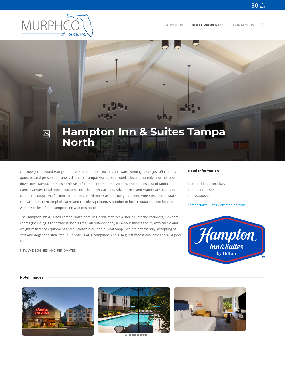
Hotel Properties (208, 25)
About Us (174, 25)
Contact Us (243, 25)
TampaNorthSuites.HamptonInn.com (216, 205)
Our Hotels (73, 121)
